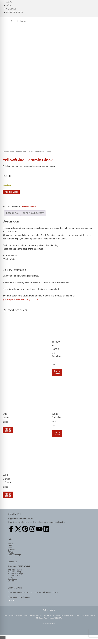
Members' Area (14, 12)
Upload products (49, 610)
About (9, 2)
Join (8, 5)
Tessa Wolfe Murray (17, 152)
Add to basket (11, 192)
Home (5, 152)
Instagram (12, 549)
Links (10, 546)
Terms (10, 551)
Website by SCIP (49, 623)
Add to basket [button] (57, 372)
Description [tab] (12, 213)
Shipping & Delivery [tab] (33, 213)
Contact (11, 9)
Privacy (11, 553)
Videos (10, 547)
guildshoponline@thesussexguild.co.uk (21, 299)
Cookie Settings (14, 555)
